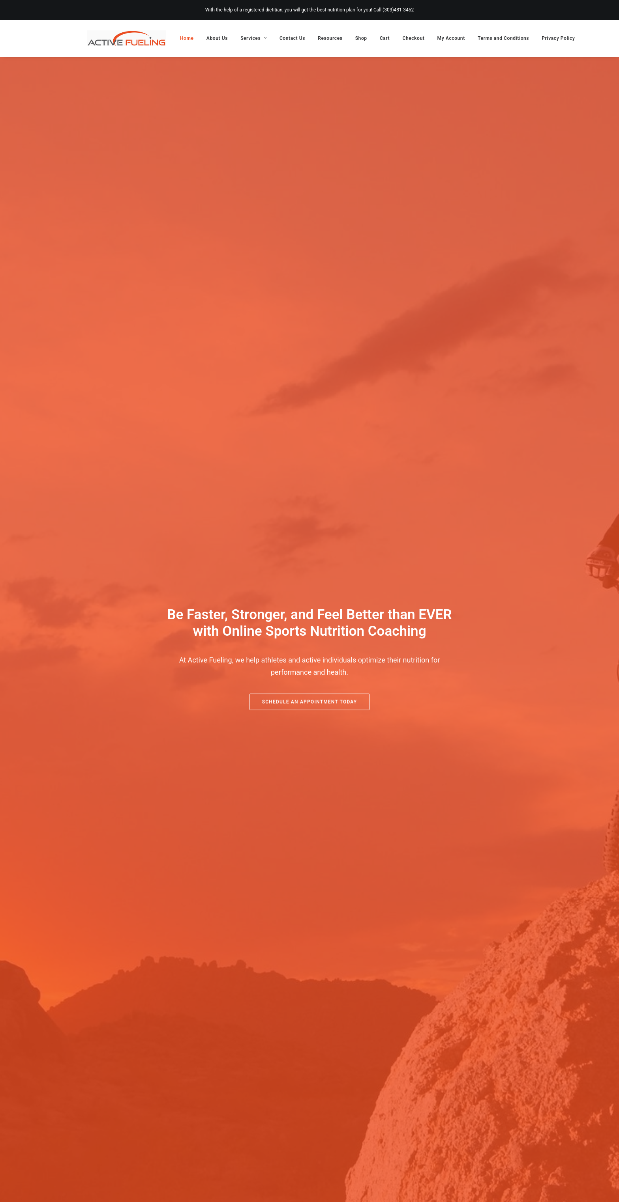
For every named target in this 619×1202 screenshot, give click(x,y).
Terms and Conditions (503, 38)
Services (253, 38)
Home (187, 38)
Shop (361, 38)
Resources (330, 38)
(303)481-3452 (398, 10)
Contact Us (292, 38)
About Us (217, 38)
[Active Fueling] (126, 38)
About (259, 1103)
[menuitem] (189, 38)
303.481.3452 (107, 1114)
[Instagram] (518, 1188)
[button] (91, 1141)
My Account (451, 38)
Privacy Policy (558, 38)
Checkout (413, 38)
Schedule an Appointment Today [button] (309, 273)
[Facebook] (530, 1188)
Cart (385, 38)
